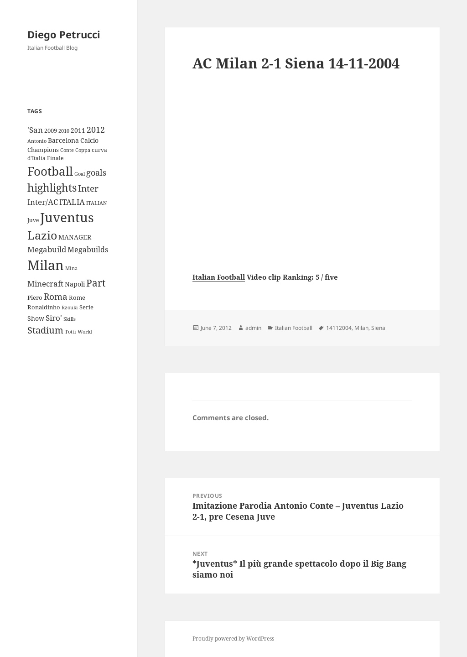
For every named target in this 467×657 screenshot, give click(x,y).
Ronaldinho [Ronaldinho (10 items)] (43, 307)
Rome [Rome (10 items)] (77, 297)
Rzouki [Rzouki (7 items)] (70, 307)
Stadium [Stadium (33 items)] (45, 330)
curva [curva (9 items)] (99, 150)
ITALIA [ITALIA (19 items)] (72, 202)
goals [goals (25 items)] (96, 172)
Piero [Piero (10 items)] (34, 297)
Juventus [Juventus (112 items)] (67, 217)
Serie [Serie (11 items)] (86, 307)
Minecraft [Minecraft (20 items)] (45, 283)
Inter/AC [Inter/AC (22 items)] (42, 201)
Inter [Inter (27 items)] (88, 188)
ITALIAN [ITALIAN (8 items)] (96, 202)
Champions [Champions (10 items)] (43, 150)
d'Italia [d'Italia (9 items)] (36, 158)
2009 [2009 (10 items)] (50, 130)
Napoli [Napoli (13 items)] (75, 284)
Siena (378, 328)
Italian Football (218, 277)
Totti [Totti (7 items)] (70, 331)
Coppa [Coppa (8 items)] (82, 149)
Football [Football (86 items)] (50, 171)
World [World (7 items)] (85, 331)
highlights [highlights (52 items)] (52, 188)
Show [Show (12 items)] (35, 318)
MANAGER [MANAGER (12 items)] (74, 237)
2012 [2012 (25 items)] (96, 129)
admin (253, 328)
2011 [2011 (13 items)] (78, 130)
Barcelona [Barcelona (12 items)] (63, 140)
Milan (361, 328)
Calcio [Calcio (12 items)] (89, 140)
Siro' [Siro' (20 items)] (54, 318)
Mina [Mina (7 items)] (71, 268)
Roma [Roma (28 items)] (55, 296)
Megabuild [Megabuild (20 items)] (46, 249)
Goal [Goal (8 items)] (79, 173)
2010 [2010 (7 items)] (63, 131)
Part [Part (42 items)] (95, 282)
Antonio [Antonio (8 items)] (37, 140)
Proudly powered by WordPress (233, 638)
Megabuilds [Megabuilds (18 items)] (87, 250)
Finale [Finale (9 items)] (55, 158)
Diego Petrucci (63, 34)
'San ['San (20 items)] (35, 130)
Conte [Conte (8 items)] (67, 149)
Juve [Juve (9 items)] (33, 220)
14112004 (339, 328)
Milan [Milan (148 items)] (45, 265)
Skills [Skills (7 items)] (69, 319)
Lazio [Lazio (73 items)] (42, 235)
